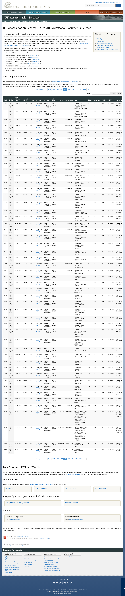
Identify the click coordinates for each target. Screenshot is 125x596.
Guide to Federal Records (51, 562)
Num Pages (90, 99)
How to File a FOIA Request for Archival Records (52, 571)
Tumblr (62, 582)
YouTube (65, 582)
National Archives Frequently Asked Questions (51, 559)
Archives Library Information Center (12, 569)
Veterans (26, 566)
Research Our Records (14, 12)
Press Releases (71, 503)
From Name (69, 100)
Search (118, 6)
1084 (49, 89)
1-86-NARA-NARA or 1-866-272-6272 (62, 593)
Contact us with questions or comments (13, 546)
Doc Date (38, 100)
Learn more (109, 593)
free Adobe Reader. (23, 536)
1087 (61, 89)
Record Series (104, 99)
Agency (32, 100)
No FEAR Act (78, 589)
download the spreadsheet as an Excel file (64, 81)
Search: (89, 93)
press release (32, 53)
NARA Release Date (17, 99)
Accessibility (48, 589)
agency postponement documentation (41, 484)
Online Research (10, 554)
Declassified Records (49, 564)
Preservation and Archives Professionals (31, 561)
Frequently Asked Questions (18, 503)
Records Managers (29, 564)
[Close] (123, 580)
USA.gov (84, 589)
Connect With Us (62, 580)
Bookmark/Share (109, 2)
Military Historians (29, 559)
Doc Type (47, 100)
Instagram (60, 582)
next (84, 89)
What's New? (68, 554)
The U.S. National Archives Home (27, 5)
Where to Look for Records (51, 566)
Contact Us (118, 2)
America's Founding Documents (111, 12)
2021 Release (100, 489)
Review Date (110, 99)
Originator (97, 100)
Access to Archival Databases (12, 567)
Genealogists (27, 557)
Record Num (11, 99)
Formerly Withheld (25, 99)
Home (5, 21)
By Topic (7, 557)
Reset (119, 93)
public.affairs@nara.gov (76, 519)
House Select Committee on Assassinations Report (105, 46)
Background (100, 41)
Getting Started (48, 557)
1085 (53, 89)
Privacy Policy (55, 589)
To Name (60, 100)
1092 (80, 89)
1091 (76, 89)
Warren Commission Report (105, 43)
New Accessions (68, 559)
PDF (37, 105)
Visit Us (86, 12)
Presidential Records (10, 565)
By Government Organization (12, 561)
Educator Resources (62, 12)
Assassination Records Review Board (107, 49)
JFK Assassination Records (29, 21)
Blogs (68, 582)
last (88, 89)
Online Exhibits (8, 572)
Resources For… (29, 554)
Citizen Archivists (98, 2)
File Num (53, 99)
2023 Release (41, 489)
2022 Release (70, 489)
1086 (57, 89)
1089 (69, 89)
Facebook (54, 582)
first (37, 89)
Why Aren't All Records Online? (52, 568)
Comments (119, 100)
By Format (7, 559)
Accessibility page (44, 538)
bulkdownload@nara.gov (73, 474)
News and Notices (69, 557)
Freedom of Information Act (67, 589)
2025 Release (11, 489)
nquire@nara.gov (15, 519)
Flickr (71, 582)
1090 (73, 89)
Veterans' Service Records (38, 12)
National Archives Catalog (11, 563)
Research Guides (50, 554)
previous (41, 89)
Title (76, 100)
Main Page (100, 39)
